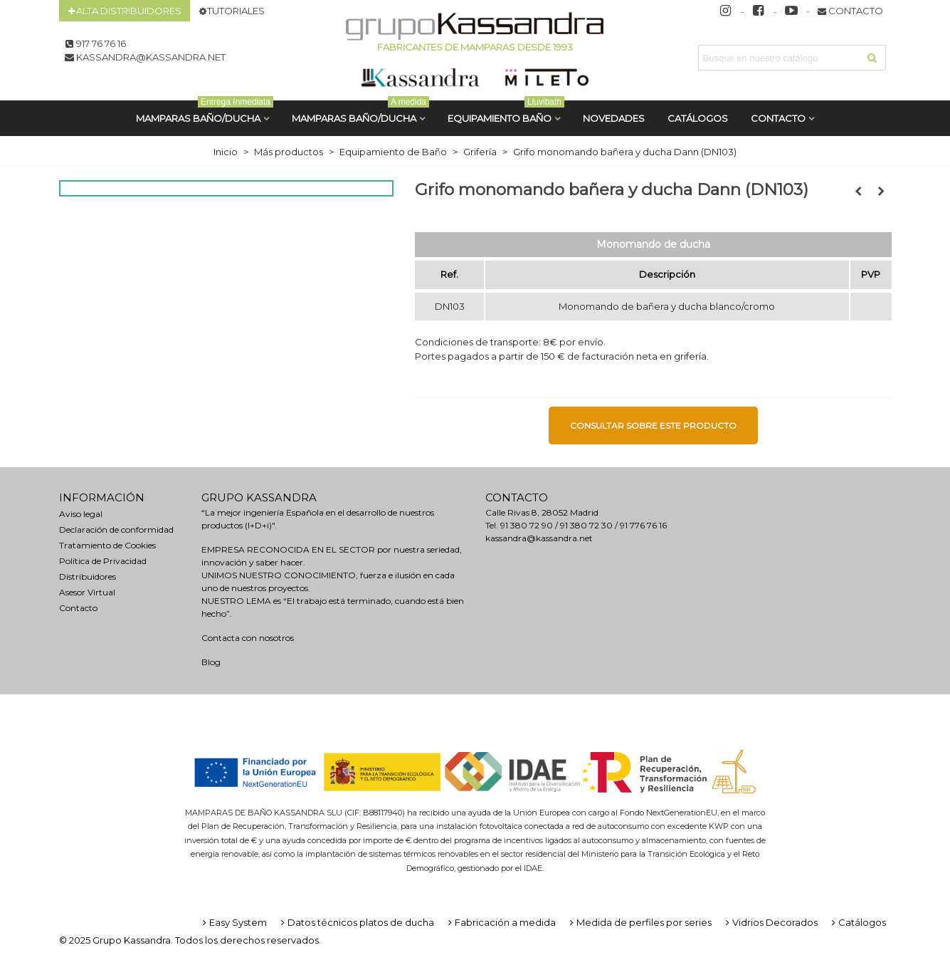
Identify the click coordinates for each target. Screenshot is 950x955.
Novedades (614, 118)
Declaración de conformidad (116, 529)
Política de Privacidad (103, 560)
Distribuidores (87, 576)
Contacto (778, 118)
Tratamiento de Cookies (107, 545)
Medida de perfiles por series (639, 922)
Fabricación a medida (500, 922)
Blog (211, 662)
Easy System (233, 922)
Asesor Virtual (87, 592)
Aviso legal (80, 513)
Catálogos (857, 922)
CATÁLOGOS (697, 118)
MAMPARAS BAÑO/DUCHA (204, 112)
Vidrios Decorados (770, 922)
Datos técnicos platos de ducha (356, 922)
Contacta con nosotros (247, 637)
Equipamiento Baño (506, 112)
